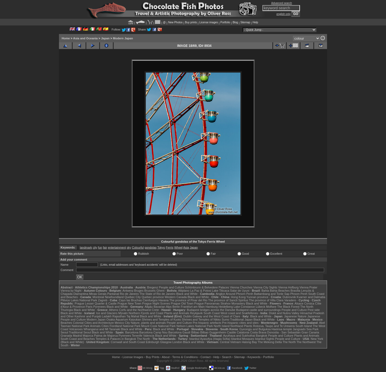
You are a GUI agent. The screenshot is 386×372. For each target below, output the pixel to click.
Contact (206, 357)
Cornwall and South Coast (128, 342)
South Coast (211, 313)
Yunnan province (257, 297)
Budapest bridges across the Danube (211, 309)
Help (255, 22)
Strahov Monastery (232, 303)
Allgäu (148, 306)
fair (105, 247)
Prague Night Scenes (156, 303)
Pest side (314, 309)
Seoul (64, 332)
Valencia (148, 335)
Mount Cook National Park (158, 326)
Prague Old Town (182, 303)
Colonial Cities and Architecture (93, 322)
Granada (66, 335)
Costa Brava (258, 332)
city (95, 247)
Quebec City (133, 297)
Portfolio (225, 22)
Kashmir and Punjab (88, 316)
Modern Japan (123, 38)
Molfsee (271, 306)
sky (129, 247)
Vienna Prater (308, 287)
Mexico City (122, 322)
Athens (113, 309)
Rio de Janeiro (129, 293)
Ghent (161, 290)
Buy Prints (152, 357)
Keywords (253, 357)
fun (100, 247)
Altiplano (183, 290)
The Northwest (306, 342)
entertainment (117, 247)
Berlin (176, 306)
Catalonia (243, 332)
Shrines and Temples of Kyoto (161, 319)
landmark (86, 247)
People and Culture (171, 287)
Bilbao (195, 332)
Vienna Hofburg (288, 287)
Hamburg (212, 306)
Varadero (290, 300)
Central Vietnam (230, 342)
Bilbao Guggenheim (213, 332)
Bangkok (261, 335)
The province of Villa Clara (266, 300)
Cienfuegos (150, 300)
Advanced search (281, 3)
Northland (237, 326)
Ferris (169, 247)
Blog (235, 22)
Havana (163, 300)
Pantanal (113, 293)
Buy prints (191, 22)
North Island (221, 326)
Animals (95, 326)
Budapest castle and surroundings (258, 309)
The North (306, 306)
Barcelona (132, 332)
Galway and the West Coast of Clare (216, 316)
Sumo (225, 319)
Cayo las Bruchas (130, 300)
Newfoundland (114, 297)
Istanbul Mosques (242, 338)
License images (208, 22)
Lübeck (260, 306)
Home (66, 38)
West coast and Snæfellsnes (239, 313)
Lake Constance (244, 306)
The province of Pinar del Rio (188, 300)
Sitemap (245, 22)
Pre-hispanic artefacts (207, 322)
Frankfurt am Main (193, 306)
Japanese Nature (295, 316)
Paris (89, 306)
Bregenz (152, 287)
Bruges (138, 290)
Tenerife (137, 335)
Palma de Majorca (106, 335)
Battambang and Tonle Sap (272, 293)
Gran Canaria (310, 332)
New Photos (175, 22)
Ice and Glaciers (106, 313)
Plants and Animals (176, 313)
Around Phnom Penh (239, 293)
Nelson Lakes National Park (194, 326)
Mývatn (123, 313)
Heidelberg (225, 306)
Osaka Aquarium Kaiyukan (123, 319)
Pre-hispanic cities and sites (240, 322)
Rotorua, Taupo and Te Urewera (274, 326)
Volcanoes (76, 329)
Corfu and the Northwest (135, 309)
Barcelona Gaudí (179, 332)
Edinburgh (152, 342)
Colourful (138, 247)
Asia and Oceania (85, 38)
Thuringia (67, 309)
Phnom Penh (298, 293)
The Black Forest (288, 306)
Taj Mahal (133, 316)
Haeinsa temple (282, 329)
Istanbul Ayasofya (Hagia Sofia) (209, 338)
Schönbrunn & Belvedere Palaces (207, 287)
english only (283, 14)
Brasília (295, 290)
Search (226, 357)
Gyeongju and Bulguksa (255, 329)
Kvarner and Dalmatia (311, 297)
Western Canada (176, 297)
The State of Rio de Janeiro (158, 293)
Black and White (187, 293)
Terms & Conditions (185, 357)
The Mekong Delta (270, 342)
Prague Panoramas (207, 303)
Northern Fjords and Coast (146, 313)
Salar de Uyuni (239, 290)
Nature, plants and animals (148, 322)
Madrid (77, 335)
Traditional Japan (241, 319)
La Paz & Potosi (200, 290)
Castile (231, 332)
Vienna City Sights (265, 287)
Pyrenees (99, 306)
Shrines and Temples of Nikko (201, 319)
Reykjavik (196, 313)
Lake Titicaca (220, 290)
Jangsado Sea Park (305, 329)
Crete (155, 309)
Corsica (309, 303)
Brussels (149, 290)
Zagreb (102, 300)
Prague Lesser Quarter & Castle (96, 303)
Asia (186, 247)
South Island (304, 326)
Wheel (178, 247)
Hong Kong (238, 297)
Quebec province (153, 297)
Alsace (299, 303)
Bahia (265, 290)
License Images (133, 357)
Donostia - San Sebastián (284, 332)
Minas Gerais (97, 293)
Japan (105, 38)
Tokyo (161, 247)
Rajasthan (119, 316)
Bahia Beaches (280, 290)
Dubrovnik (289, 297)
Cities (105, 326)
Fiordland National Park (125, 326)
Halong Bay (249, 342)
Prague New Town (129, 303)
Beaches (66, 322)
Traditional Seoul (80, 332)
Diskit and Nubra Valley (284, 313)
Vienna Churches (241, 287)
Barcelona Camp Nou (153, 332)
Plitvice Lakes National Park (79, 300)
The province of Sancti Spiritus (228, 300)
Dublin (187, 316)
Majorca (88, 335)
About (166, 357)
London (177, 342)
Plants (248, 326)
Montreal (98, 297)
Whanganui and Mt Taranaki (102, 329)
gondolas (150, 247)
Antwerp (128, 290)
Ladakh (107, 316)
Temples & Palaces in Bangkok (116, 338)
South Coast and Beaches (78, 338)
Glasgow (166, 342)
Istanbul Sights (264, 338)
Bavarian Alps (163, 306)
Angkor (220, 293)
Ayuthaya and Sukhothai (239, 335)
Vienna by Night (71, 290)
